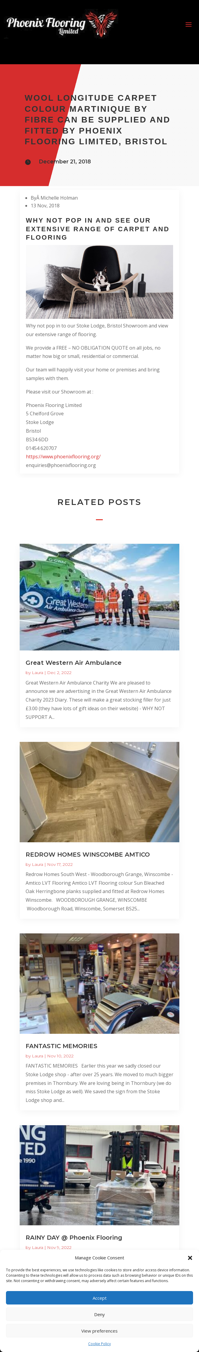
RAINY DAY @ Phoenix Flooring (74, 1237)
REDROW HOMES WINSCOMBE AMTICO (88, 854)
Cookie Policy (99, 1343)
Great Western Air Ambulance (74, 662)
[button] (190, 1258)
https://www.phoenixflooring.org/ (63, 456)
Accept (100, 1298)
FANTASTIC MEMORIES (61, 1046)
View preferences (99, 1331)
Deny (99, 1314)
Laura (37, 672)
